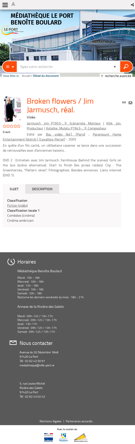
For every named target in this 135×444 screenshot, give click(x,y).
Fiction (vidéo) (17, 205)
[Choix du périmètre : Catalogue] (10, 66)
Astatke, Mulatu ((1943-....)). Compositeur (76, 128)
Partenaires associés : (80, 421)
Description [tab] (42, 188)
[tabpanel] (62, 210)
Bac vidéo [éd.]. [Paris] (65, 134)
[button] (132, 5)
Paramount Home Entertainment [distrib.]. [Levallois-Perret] (62, 137)
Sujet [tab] (14, 188)
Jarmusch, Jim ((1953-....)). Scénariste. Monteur (64, 123)
